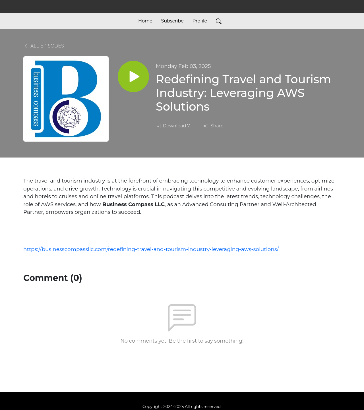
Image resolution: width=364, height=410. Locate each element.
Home (145, 21)
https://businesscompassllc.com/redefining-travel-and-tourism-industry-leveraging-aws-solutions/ (151, 249)
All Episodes (43, 46)
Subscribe (172, 21)
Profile (200, 21)
